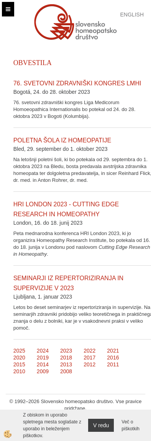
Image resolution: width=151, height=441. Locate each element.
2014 (43, 364)
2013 (66, 364)
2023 (66, 351)
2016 (113, 357)
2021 (113, 351)
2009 (43, 371)
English (132, 14)
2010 (19, 371)
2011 (113, 364)
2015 (19, 364)
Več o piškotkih (130, 425)
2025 (19, 351)
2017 (89, 357)
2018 (66, 357)
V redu (101, 425)
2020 (19, 357)
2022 (89, 351)
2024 (43, 351)
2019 (43, 357)
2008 (66, 371)
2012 (89, 364)
